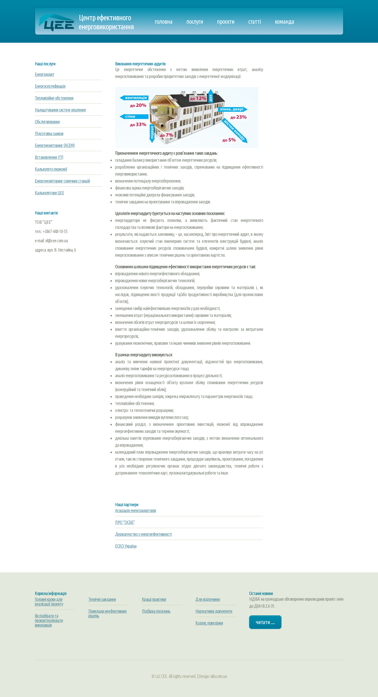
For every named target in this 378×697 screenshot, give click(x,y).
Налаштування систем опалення (60, 109)
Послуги (194, 21)
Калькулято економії (51, 168)
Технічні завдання (102, 599)
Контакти (164, 47)
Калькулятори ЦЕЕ (49, 192)
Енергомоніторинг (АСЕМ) (55, 145)
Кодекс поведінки (209, 622)
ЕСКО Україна (125, 545)
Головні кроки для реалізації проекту (49, 601)
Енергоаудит (44, 74)
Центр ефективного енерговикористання (106, 22)
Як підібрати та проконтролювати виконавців (49, 620)
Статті (254, 21)
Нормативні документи (213, 611)
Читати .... (265, 622)
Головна (163, 21)
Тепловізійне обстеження (54, 97)
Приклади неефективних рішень (107, 613)
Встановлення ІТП (49, 157)
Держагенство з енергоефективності (143, 534)
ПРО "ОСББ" (125, 522)
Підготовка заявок (49, 133)
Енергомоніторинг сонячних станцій (62, 180)
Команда (284, 21)
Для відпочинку (207, 599)
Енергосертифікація (50, 86)
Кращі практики (154, 599)
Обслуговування (47, 121)
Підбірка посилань (156, 611)
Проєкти (225, 21)
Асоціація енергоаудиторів (135, 510)
